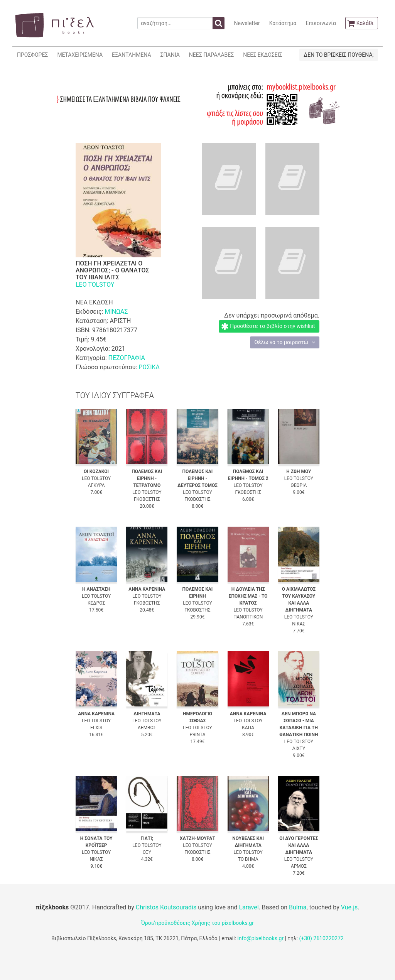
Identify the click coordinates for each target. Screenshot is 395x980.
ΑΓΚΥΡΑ (96, 485)
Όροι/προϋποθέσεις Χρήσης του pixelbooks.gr (197, 923)
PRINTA (197, 734)
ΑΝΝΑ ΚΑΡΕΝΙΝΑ (146, 589)
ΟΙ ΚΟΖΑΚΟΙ (96, 471)
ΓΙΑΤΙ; (147, 838)
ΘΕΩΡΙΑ (298, 485)
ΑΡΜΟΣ (299, 866)
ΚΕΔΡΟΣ (96, 603)
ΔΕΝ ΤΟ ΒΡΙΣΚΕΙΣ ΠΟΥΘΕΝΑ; (338, 55)
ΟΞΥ (147, 852)
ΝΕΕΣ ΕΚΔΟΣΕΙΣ (262, 55)
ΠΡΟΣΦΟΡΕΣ (32, 55)
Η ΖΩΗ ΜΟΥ (298, 471)
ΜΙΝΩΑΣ (116, 311)
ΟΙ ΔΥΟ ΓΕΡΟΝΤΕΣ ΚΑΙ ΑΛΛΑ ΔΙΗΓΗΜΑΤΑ (298, 845)
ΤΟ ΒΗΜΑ (248, 859)
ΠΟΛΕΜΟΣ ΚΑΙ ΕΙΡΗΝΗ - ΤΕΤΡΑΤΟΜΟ (147, 478)
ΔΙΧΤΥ (298, 748)
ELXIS (96, 727)
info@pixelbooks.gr (260, 938)
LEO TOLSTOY (95, 284)
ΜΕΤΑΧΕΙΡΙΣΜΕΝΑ (80, 55)
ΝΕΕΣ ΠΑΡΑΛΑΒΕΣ (211, 55)
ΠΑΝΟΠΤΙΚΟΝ (248, 617)
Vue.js (349, 907)
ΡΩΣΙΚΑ (149, 367)
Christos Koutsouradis (166, 907)
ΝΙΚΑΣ (298, 624)
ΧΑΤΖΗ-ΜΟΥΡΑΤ (197, 838)
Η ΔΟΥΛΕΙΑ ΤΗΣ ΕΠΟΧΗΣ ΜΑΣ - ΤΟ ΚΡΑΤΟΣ (248, 596)
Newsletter (247, 23)
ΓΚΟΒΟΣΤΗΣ (147, 499)
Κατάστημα (283, 23)
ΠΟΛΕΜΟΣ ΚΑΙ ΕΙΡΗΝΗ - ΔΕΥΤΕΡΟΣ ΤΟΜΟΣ (197, 478)
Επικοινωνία (321, 23)
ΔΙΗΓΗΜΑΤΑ (146, 713)
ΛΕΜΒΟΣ (147, 727)
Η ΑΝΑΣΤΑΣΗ (96, 589)
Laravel (248, 907)
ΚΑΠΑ (248, 727)
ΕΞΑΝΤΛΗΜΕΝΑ (131, 55)
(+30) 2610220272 (321, 938)
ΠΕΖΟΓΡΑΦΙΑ (126, 358)
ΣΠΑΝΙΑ (170, 55)
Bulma (297, 907)
